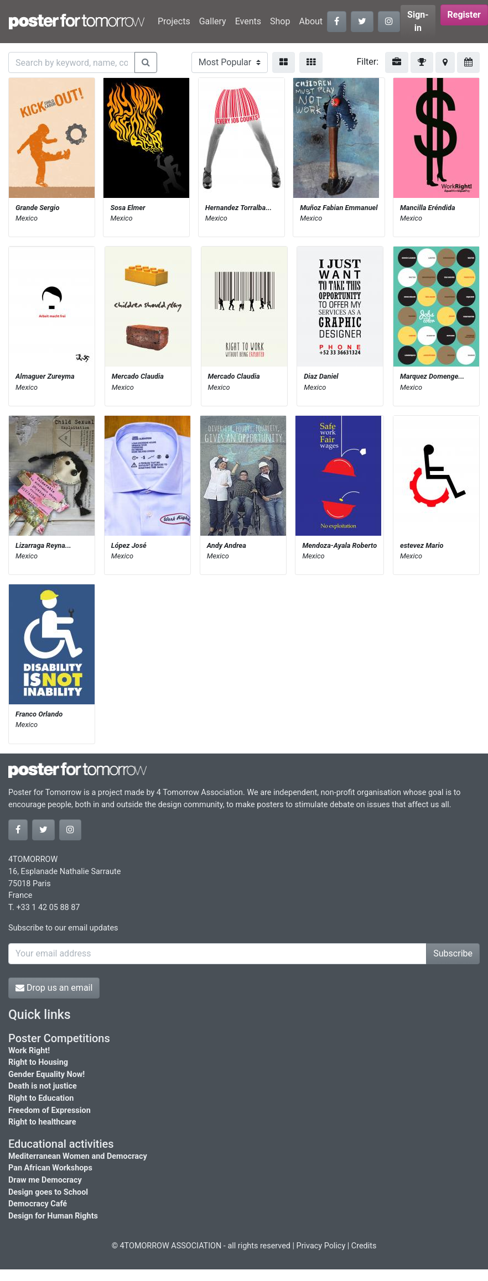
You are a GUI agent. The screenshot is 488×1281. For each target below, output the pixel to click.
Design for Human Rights (53, 1216)
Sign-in (418, 21)
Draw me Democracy (45, 1180)
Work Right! (29, 1050)
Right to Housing (38, 1062)
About (311, 21)
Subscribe (453, 953)
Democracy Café (37, 1204)
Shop (280, 21)
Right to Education (41, 1098)
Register (464, 14)
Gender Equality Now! (46, 1074)
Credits (364, 1246)
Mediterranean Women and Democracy (77, 1156)
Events (248, 21)
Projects (174, 21)
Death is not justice (42, 1086)
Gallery (212, 21)
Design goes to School (48, 1192)
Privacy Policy (321, 1246)
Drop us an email (53, 987)
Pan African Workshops (50, 1168)
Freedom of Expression (49, 1110)
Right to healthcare (42, 1122)
